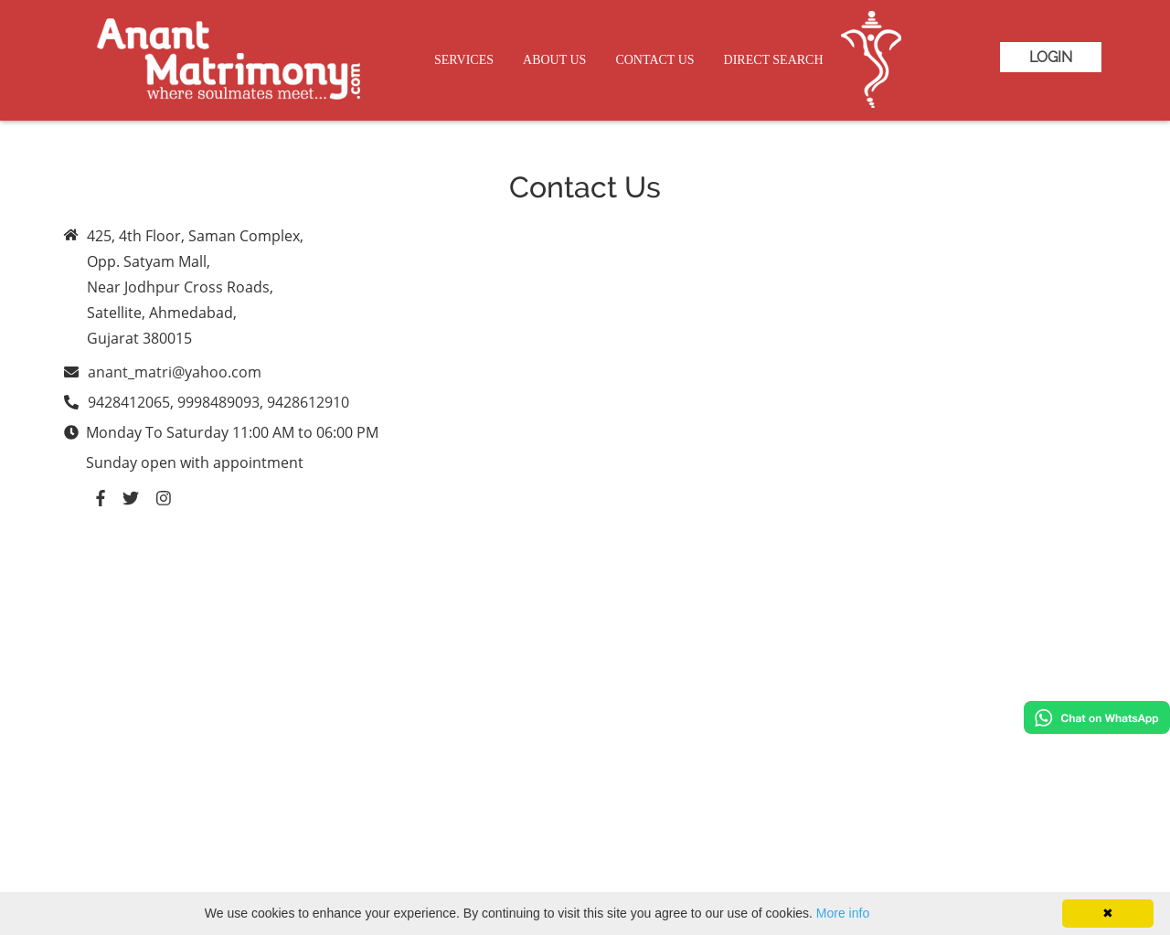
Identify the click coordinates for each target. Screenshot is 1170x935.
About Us (554, 60)
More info (842, 913)
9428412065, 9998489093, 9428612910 (218, 402)
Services (464, 60)
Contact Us (654, 60)
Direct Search (774, 60)
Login (1050, 57)
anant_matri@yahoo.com (174, 372)
